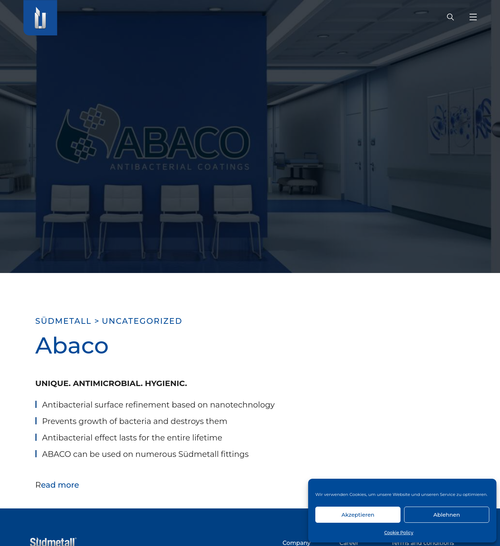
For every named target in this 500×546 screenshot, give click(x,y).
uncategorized (142, 321)
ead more (60, 485)
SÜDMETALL (63, 321)
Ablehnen (446, 514)
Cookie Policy (398, 532)
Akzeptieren (357, 514)
